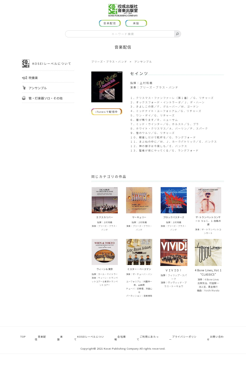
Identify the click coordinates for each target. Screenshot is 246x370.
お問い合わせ (218, 356)
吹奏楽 (33, 85)
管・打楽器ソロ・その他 (45, 105)
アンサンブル (38, 95)
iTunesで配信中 (107, 119)
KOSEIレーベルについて (46, 71)
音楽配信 (109, 31)
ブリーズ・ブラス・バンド (109, 69)
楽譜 (136, 31)
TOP (22, 356)
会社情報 (119, 356)
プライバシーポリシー (184, 356)
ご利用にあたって (147, 356)
